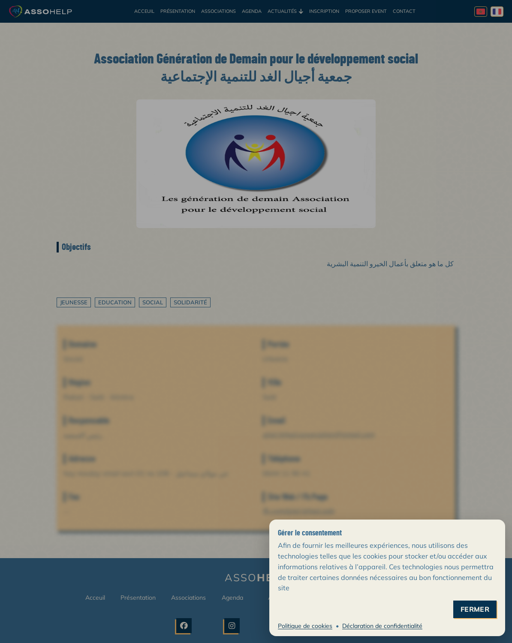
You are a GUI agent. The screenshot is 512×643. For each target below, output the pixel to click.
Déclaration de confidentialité (382, 625)
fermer (475, 609)
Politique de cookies (305, 625)
